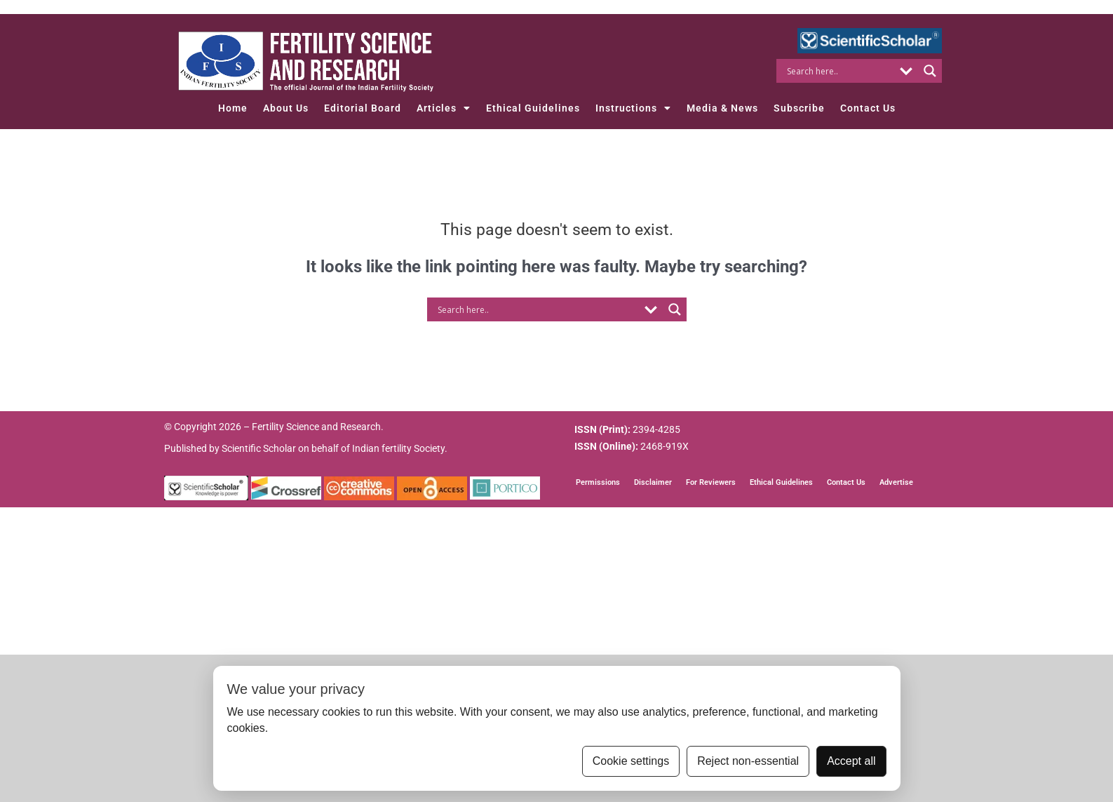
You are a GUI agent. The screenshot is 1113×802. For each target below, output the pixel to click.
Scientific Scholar (259, 448)
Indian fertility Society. (399, 448)
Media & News (722, 108)
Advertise (896, 482)
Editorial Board (362, 108)
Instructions (633, 108)
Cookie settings (631, 761)
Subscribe (799, 108)
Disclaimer (653, 482)
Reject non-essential (748, 761)
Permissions (598, 482)
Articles (444, 108)
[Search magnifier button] (930, 71)
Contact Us (868, 108)
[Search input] (839, 71)
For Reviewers (711, 482)
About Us (286, 108)
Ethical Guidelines (533, 108)
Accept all (851, 761)
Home (233, 108)
